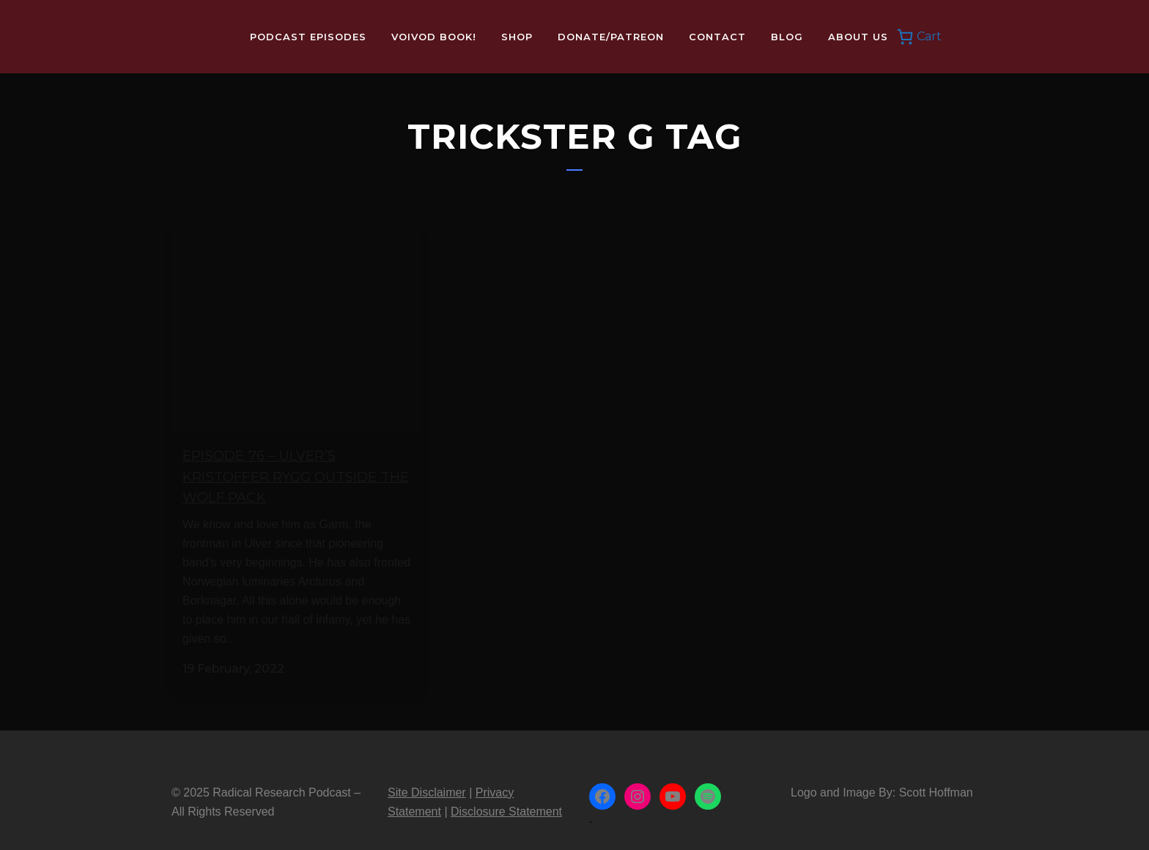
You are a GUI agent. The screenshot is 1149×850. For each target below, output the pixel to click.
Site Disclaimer (427, 775)
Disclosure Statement (506, 794)
